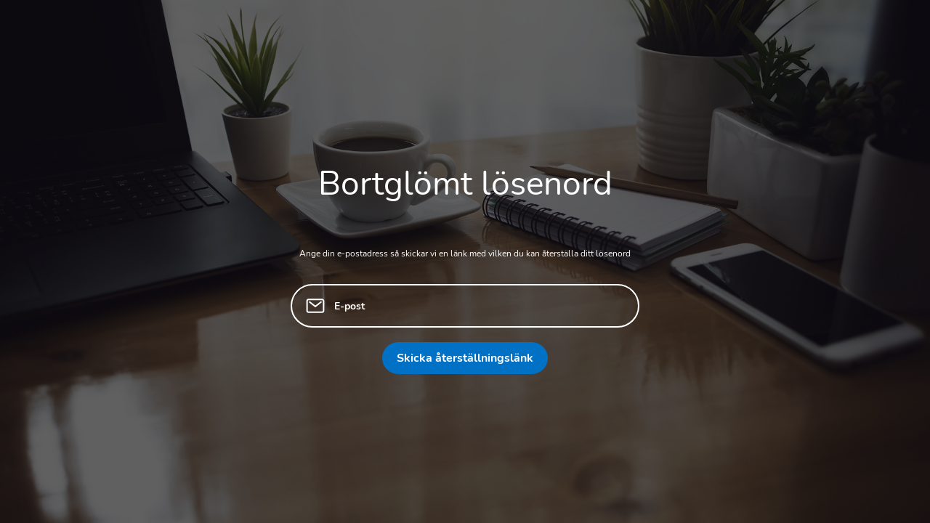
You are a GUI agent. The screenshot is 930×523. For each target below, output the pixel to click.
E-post (349, 306)
